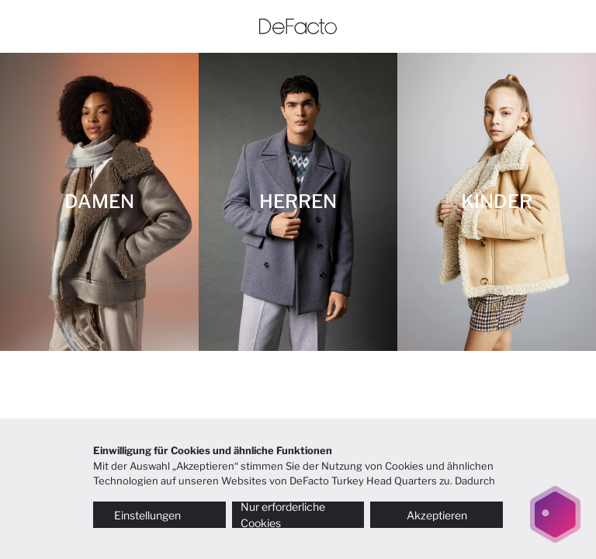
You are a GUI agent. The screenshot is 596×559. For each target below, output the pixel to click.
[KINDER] (496, 202)
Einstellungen (159, 515)
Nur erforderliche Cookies (283, 515)
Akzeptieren (437, 515)
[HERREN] (298, 202)
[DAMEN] (99, 202)
